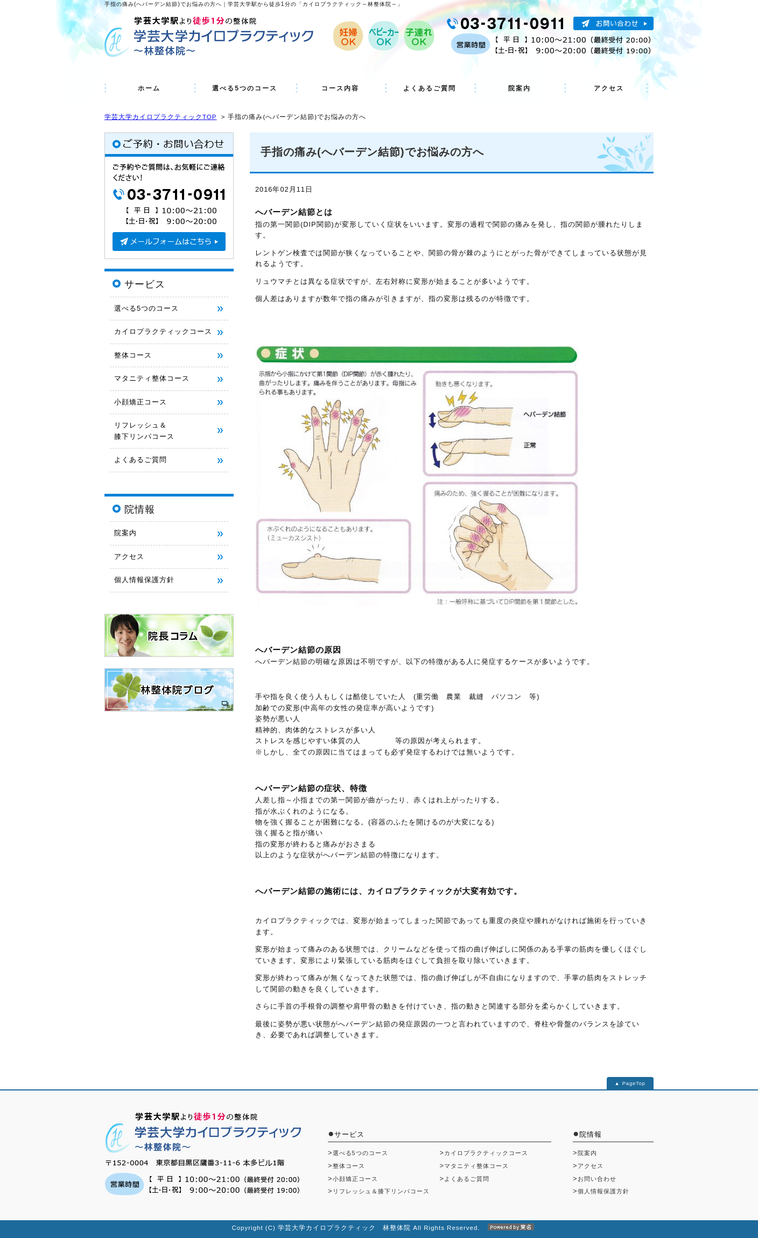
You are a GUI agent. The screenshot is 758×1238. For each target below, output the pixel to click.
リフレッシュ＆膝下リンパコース (381, 1191)
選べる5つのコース (244, 88)
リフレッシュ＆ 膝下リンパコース (144, 430)
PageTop (633, 1083)
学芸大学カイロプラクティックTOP (160, 117)
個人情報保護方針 (144, 580)
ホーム (149, 88)
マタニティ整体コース (152, 378)
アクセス (609, 88)
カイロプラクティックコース (163, 331)
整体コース (133, 355)
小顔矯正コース (140, 402)
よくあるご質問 (429, 88)
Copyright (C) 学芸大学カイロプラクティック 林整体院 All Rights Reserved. (378, 1228)
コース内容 (340, 88)
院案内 (519, 88)
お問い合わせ (597, 1179)
